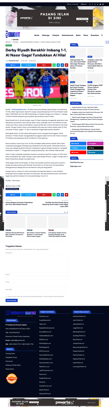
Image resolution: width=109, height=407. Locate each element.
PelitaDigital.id (44, 347)
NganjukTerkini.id (79, 359)
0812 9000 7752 (27, 344)
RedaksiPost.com (45, 378)
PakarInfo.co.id (44, 366)
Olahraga (45, 35)
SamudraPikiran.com (46, 355)
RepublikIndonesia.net (46, 328)
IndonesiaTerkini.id (79, 316)
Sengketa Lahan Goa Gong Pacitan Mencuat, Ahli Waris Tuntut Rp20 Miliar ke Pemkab (95, 64)
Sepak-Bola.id (44, 390)
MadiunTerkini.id (78, 351)
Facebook (75, 143)
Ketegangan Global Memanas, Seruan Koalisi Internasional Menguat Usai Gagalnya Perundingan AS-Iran (86, 131)
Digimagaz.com (75, 166)
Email (8, 282)
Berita (36, 35)
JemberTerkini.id (78, 343)
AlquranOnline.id (45, 394)
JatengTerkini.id (78, 324)
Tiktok (91, 148)
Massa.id (42, 382)
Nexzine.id (42, 374)
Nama (8, 274)
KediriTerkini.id (78, 363)
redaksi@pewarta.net (17, 340)
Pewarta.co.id (43, 316)
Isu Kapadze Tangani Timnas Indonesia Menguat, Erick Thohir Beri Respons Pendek (57, 234)
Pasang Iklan (10, 369)
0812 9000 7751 (15, 344)
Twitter (74, 148)
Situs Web (9, 289)
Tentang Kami (10, 353)
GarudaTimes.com (45, 386)
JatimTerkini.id (78, 320)
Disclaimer (9, 361)
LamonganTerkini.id (79, 366)
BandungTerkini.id (79, 332)
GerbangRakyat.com (46, 336)
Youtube (74, 152)
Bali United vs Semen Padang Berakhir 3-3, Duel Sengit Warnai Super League (36, 234)
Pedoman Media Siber (13, 365)
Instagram (92, 143)
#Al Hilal (8, 189)
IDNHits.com (43, 339)
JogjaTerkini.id (78, 328)
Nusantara (95, 35)
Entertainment (67, 35)
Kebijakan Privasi (11, 357)
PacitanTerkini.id (78, 355)
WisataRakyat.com (45, 359)
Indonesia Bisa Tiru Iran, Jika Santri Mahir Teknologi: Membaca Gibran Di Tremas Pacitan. (78, 64)
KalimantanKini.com (46, 363)
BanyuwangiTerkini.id (80, 347)
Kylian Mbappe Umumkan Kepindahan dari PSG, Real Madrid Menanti (19, 203)
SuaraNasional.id (45, 320)
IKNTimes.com (44, 351)
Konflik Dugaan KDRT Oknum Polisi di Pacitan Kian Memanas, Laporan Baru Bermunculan (95, 89)
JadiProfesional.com (46, 370)
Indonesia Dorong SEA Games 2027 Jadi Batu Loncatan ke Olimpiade (14, 234)
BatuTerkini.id (77, 339)
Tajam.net (42, 324)
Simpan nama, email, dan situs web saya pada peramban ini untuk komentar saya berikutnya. (36, 296)
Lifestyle (55, 35)
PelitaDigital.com (45, 343)
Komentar (9, 253)
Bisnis (78, 35)
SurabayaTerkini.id (79, 336)
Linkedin (92, 152)
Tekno (85, 35)
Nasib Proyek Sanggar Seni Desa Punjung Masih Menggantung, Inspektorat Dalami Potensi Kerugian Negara (78, 90)
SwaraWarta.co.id (45, 332)
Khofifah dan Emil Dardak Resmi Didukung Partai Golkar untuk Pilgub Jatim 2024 (55, 204)
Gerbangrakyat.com (19, 109)
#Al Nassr (15, 189)
